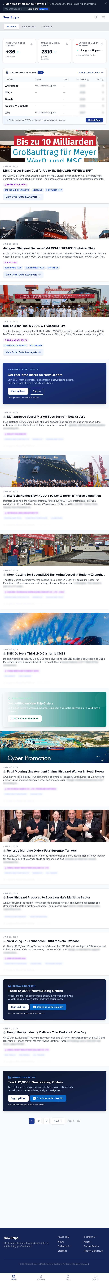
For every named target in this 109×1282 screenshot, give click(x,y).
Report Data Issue (93, 1250)
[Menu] (103, 17)
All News (11, 26)
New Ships (11, 17)
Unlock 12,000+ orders (90, 72)
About (87, 1241)
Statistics (62, 1250)
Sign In (37, 391)
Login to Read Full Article (19, 446)
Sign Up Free (18, 391)
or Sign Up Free (44, 446)
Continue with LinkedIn (48, 1007)
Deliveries (47, 26)
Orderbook (64, 1246)
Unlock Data (94, 120)
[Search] (96, 17)
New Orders (29, 26)
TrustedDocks (13, 9)
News (61, 1241)
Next (58, 1121)
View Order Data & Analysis (23, 196)
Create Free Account (25, 718)
